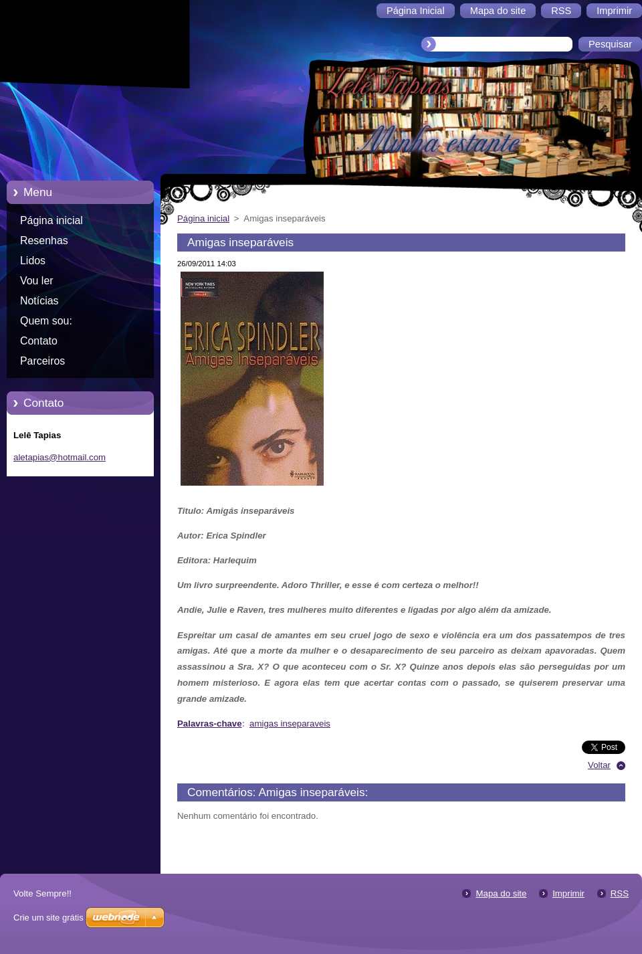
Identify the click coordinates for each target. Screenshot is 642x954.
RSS (620, 893)
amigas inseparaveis (289, 724)
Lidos (32, 260)
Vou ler (37, 280)
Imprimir (568, 893)
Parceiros (42, 361)
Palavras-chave (209, 724)
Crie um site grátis (48, 918)
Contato (39, 341)
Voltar (599, 765)
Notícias (39, 300)
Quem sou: (46, 320)
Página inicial (51, 220)
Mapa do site (500, 893)
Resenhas (44, 240)
